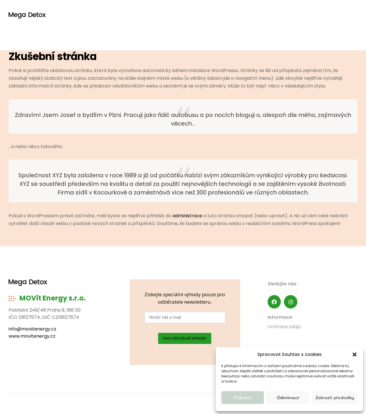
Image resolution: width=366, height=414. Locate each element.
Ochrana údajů (284, 326)
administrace (187, 215)
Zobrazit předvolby (334, 397)
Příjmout (243, 397)
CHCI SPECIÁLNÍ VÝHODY (185, 338)
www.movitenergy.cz (32, 336)
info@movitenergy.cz (32, 329)
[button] (354, 354)
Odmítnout (288, 397)
